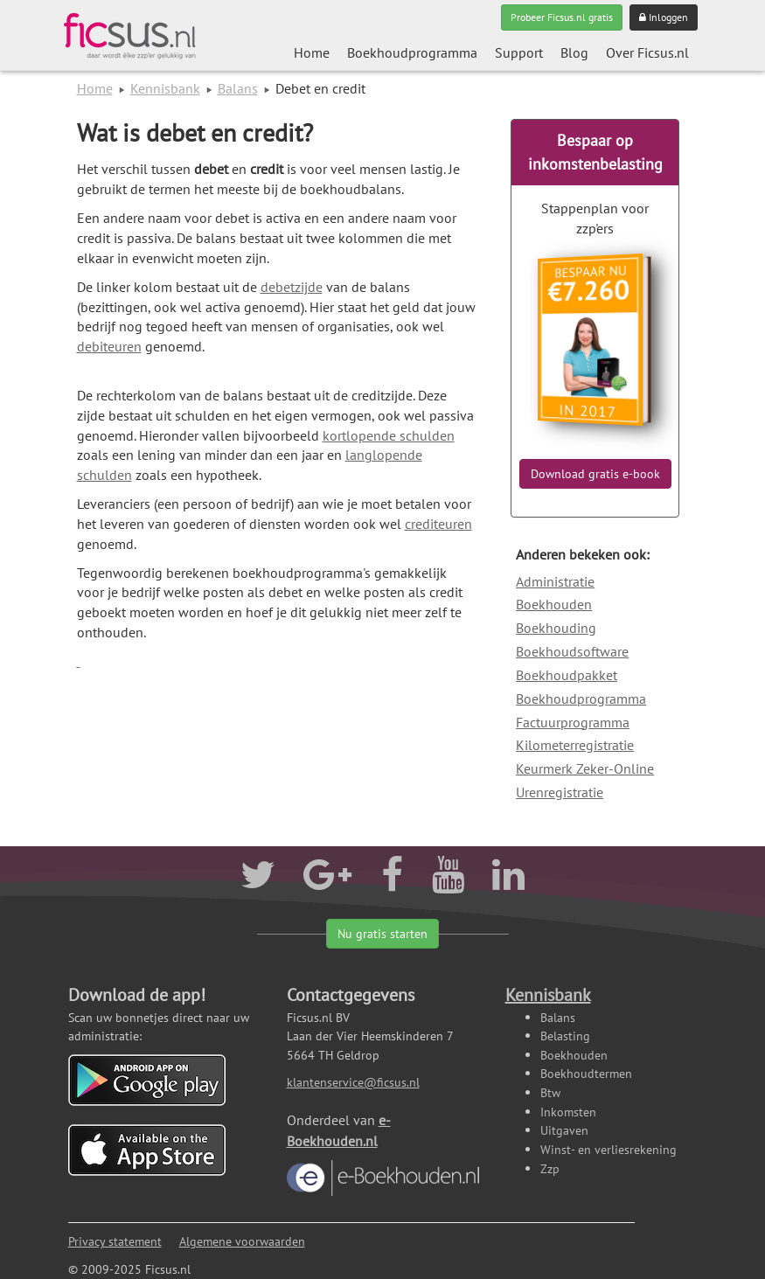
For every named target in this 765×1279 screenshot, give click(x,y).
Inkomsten (568, 1111)
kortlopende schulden (389, 435)
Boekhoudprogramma (412, 52)
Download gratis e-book (595, 474)
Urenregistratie (559, 792)
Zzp (550, 1168)
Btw (550, 1092)
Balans (238, 88)
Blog (574, 52)
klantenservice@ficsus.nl (353, 1082)
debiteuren (109, 346)
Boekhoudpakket (566, 675)
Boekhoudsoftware (572, 651)
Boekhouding (556, 627)
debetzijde (292, 286)
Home (312, 52)
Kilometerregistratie (575, 745)
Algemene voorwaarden (242, 1241)
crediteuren (438, 523)
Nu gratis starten (382, 934)
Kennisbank (165, 88)
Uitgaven (564, 1130)
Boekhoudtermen (586, 1073)
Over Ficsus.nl (647, 52)
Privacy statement (115, 1241)
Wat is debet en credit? (195, 132)
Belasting (565, 1035)
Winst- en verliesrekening (608, 1149)
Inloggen (663, 17)
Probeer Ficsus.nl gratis (562, 17)
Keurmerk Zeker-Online (585, 768)
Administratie (555, 581)
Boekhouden (554, 604)
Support (519, 52)
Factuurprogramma (572, 722)
